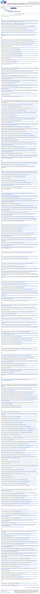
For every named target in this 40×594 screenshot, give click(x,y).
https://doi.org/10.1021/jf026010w (19, 577)
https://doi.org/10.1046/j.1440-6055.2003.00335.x (7, 185)
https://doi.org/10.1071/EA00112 (29, 44)
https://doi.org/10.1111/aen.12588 (32, 396)
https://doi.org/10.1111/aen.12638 (6, 94)
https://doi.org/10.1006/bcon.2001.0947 (6, 525)
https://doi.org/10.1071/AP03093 (17, 407)
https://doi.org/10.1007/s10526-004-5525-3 (20, 176)
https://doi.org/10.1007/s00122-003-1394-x (16, 575)
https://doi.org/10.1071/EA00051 (19, 422)
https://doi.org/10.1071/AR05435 (15, 81)
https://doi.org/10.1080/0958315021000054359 (30, 112)
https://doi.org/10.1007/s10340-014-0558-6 (25, 331)
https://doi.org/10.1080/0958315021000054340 (29, 118)
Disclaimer (6, 591)
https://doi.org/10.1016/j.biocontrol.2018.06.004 (18, 287)
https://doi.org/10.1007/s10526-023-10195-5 (6, 467)
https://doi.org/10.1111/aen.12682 (33, 172)
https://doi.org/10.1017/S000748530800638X (27, 430)
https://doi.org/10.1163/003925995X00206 (6, 475)
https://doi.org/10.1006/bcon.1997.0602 (23, 479)
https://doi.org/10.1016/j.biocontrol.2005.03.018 (16, 229)
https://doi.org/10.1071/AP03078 (24, 564)
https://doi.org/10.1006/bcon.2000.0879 (26, 355)
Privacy (8, 591)
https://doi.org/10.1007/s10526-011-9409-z (9, 334)
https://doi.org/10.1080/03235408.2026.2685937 (7, 403)
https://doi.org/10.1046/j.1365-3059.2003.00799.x (14, 48)
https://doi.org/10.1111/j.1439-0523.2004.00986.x (12, 585)
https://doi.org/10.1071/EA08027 (25, 212)
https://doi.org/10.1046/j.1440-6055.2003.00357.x (7, 298)
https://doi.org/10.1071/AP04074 (16, 566)
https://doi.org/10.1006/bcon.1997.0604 (25, 481)
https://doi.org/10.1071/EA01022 (24, 225)
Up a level (2, 7)
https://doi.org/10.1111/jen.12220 (27, 133)
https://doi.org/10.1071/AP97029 (16, 518)
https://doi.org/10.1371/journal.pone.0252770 (19, 21)
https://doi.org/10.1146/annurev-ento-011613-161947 (15, 342)
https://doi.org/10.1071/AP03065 (28, 340)
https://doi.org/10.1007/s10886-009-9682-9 (16, 336)
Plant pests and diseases (8, 10)
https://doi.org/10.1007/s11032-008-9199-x (16, 370)
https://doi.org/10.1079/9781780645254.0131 (13, 140)
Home (1, 591)
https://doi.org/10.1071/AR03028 (5, 569)
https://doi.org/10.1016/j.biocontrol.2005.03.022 (9, 390)
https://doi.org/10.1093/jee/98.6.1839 (7, 78)
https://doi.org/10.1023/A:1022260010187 (28, 40)
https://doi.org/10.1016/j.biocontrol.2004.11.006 (7, 151)
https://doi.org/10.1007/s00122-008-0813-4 (32, 291)
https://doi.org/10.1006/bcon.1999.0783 (29, 357)
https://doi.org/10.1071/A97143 (15, 418)
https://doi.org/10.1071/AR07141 (29, 289)
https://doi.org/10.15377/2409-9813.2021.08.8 (31, 155)
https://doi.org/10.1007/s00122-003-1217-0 (6, 490)
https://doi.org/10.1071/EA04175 (16, 457)
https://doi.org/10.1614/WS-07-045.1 (12, 116)
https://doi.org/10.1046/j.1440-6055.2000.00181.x (8, 201)
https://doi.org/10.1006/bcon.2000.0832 (15, 203)
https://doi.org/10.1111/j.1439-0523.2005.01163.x (7, 91)
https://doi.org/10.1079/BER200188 (16, 120)
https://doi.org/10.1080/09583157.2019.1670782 (18, 24)
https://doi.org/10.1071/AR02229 (13, 69)
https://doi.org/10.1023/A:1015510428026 (26, 252)
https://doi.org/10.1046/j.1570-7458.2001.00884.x (25, 426)
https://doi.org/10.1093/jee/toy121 (29, 30)
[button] (14, 8)
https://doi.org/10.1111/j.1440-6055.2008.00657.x (7, 158)
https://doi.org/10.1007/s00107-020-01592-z (27, 263)
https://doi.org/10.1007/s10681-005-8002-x (25, 447)
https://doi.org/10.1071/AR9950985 (31, 471)
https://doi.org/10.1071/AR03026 (29, 394)
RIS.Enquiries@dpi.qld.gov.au (8, 592)
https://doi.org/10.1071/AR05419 (5, 88)
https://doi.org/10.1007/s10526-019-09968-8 (24, 485)
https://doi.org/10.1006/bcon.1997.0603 (21, 483)
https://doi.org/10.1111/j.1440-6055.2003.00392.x (7, 194)
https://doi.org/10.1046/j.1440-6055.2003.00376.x (26, 445)
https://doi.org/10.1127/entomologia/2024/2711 (12, 551)
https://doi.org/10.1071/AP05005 (17, 511)
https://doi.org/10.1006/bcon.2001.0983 (21, 110)
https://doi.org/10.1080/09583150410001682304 (7, 546)
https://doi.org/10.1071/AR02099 (27, 338)
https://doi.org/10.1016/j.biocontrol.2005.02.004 (16, 231)
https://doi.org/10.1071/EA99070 (29, 548)
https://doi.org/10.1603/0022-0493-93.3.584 (28, 205)
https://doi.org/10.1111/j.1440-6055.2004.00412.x (20, 424)
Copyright (3, 591)
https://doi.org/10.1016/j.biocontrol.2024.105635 (15, 106)
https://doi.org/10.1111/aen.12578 (32, 428)
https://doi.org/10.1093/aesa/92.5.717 (29, 392)
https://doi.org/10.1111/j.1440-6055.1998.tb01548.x (20, 164)
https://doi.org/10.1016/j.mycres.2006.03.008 (25, 182)
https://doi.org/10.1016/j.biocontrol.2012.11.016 (19, 242)
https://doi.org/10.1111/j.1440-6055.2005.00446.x (9, 138)
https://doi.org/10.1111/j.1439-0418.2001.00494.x (29, 142)
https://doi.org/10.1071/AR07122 (10, 372)
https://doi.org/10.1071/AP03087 (5, 516)
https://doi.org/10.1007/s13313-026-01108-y (7, 245)
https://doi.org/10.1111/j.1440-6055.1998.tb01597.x (32, 162)
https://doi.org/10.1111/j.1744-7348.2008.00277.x (29, 135)
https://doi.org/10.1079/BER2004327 (5, 210)
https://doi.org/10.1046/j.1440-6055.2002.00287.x (31, 207)
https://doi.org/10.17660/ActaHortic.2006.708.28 (9, 83)
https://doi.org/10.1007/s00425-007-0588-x (22, 174)
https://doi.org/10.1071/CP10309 (26, 503)
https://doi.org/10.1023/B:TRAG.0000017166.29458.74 (27, 233)
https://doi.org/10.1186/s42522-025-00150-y (29, 26)
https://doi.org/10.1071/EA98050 (16, 416)
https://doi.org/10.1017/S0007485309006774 (6, 380)
